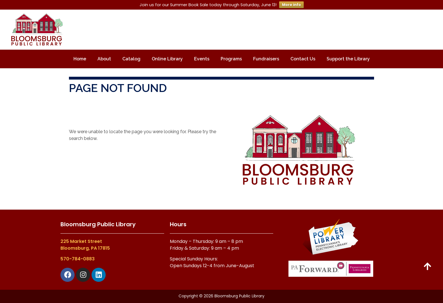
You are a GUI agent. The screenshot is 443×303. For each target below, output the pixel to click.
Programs (231, 59)
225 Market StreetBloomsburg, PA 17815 (85, 244)
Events (201, 59)
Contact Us (302, 59)
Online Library (167, 59)
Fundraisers (266, 59)
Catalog (131, 59)
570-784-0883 (77, 259)
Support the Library (348, 59)
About (104, 59)
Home (79, 59)
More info (291, 4)
